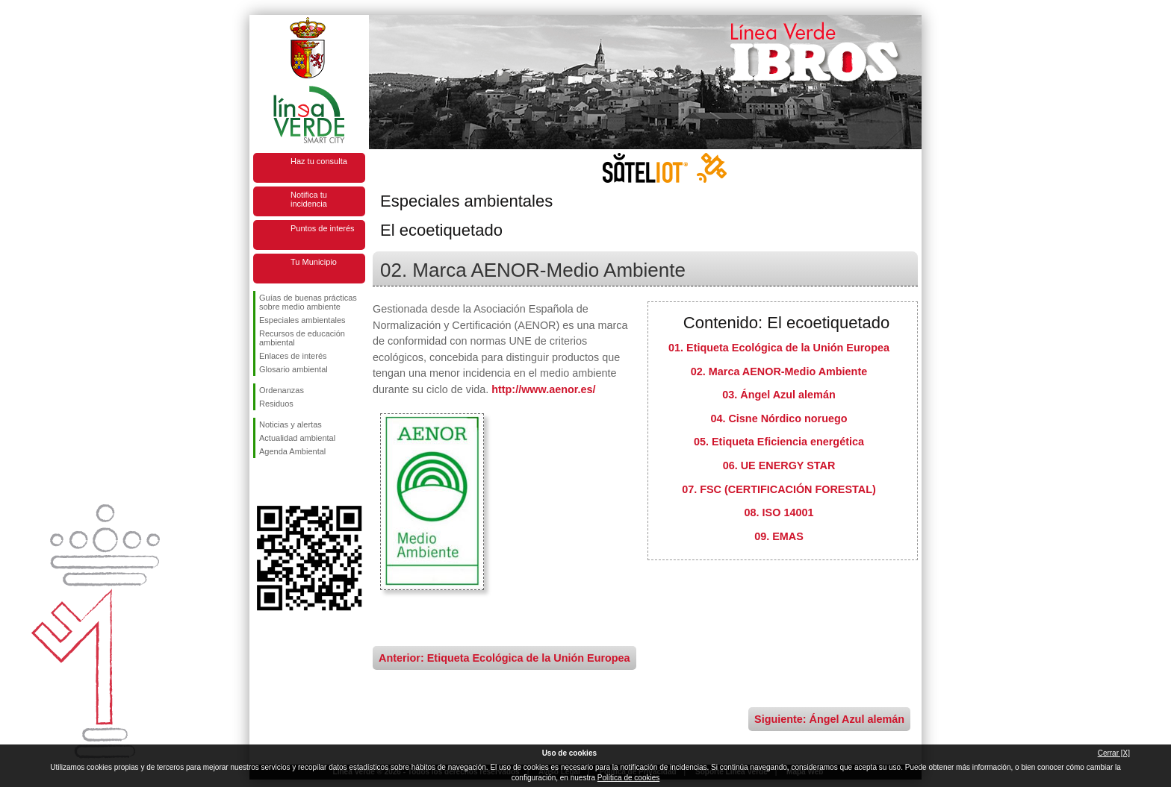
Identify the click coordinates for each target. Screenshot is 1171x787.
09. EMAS (779, 536)
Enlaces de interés (293, 355)
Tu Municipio (314, 261)
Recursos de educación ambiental (302, 338)
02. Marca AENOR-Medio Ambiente (779, 371)
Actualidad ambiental (297, 437)
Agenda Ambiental (292, 451)
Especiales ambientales (302, 320)
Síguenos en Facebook (262, 482)
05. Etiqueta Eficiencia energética (779, 442)
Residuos (276, 403)
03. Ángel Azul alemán (778, 395)
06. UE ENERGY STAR (779, 465)
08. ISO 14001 (779, 512)
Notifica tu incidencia (309, 199)
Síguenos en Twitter (287, 482)
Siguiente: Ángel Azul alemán (829, 719)
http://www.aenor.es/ (543, 389)
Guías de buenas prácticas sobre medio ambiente (308, 302)
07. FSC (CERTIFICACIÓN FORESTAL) (779, 489)
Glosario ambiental (293, 369)
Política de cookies (628, 778)
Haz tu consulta (319, 161)
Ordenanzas (281, 390)
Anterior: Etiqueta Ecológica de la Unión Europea (504, 658)
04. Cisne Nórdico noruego (778, 418)
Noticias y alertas (290, 424)
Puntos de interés (323, 228)
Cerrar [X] (1114, 753)
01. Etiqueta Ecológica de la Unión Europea (778, 348)
